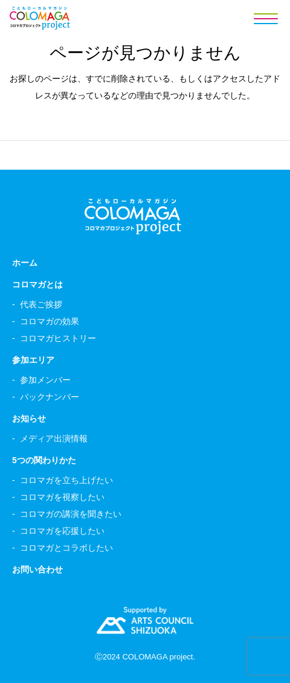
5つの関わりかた (44, 460)
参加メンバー (45, 380)
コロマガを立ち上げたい (66, 480)
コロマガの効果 (49, 321)
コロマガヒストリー (58, 338)
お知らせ (29, 418)
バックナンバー (49, 397)
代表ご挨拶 (41, 304)
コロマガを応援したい (62, 531)
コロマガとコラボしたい (66, 548)
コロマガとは (37, 284)
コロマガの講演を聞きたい (70, 514)
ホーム (24, 263)
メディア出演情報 (54, 438)
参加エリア (33, 360)
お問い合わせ (37, 569)
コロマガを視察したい (62, 497)
